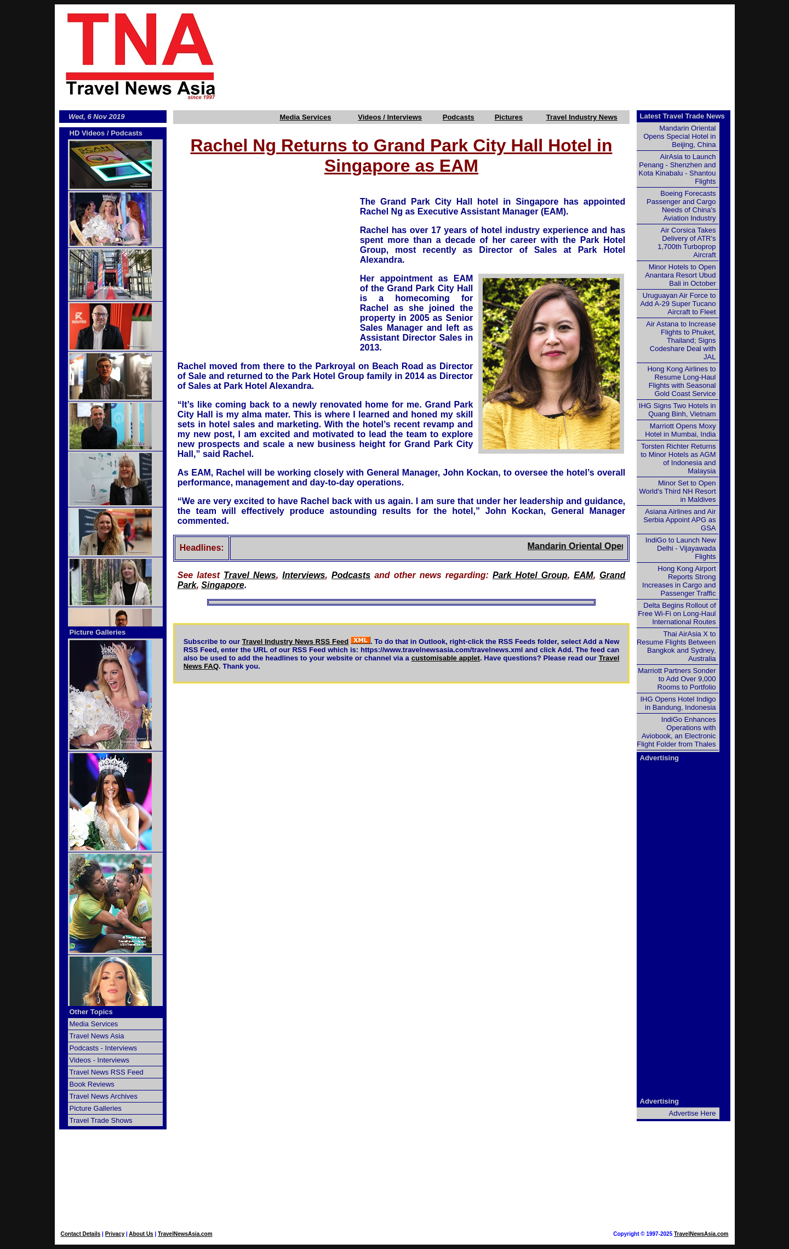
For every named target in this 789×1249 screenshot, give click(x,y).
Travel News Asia (97, 1036)
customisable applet (445, 658)
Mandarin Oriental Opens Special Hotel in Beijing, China (679, 136)
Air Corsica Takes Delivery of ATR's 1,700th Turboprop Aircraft (687, 242)
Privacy (115, 1234)
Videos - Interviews (100, 1060)
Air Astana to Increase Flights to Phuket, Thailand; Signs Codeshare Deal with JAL (681, 340)
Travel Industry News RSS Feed (295, 641)
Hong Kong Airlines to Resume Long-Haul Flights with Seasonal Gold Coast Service (681, 381)
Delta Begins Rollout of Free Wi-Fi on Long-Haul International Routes (677, 613)
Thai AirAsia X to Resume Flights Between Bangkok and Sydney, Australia (676, 646)
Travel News (250, 575)
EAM (583, 575)
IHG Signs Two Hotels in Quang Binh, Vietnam (677, 410)
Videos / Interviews (390, 117)
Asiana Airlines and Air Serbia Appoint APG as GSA (679, 519)
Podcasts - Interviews (104, 1048)
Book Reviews (92, 1084)
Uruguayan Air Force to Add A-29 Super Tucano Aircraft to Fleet (678, 303)
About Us (141, 1234)
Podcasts (458, 117)
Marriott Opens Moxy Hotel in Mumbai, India (680, 430)
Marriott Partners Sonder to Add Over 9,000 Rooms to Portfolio (677, 678)
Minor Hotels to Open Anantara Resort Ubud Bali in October (680, 275)
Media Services (305, 117)
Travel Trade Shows (101, 1120)
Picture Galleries (98, 632)
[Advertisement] (494, 55)
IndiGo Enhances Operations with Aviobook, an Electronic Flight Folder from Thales (676, 731)
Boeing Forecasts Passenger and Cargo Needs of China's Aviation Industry (681, 205)
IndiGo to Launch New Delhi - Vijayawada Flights (680, 548)
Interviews (303, 575)
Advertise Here (692, 1113)
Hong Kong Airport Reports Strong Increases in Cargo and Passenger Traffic (679, 580)
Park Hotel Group (530, 575)
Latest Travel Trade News (682, 116)
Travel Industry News (582, 117)
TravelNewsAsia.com (185, 1234)
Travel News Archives (104, 1096)
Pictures (509, 117)
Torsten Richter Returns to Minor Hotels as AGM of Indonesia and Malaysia (678, 458)
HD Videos (87, 133)
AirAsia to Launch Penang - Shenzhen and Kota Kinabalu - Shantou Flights (677, 168)
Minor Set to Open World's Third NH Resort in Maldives (677, 491)
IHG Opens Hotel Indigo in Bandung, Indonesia (678, 703)
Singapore (222, 585)
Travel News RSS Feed (107, 1072)
